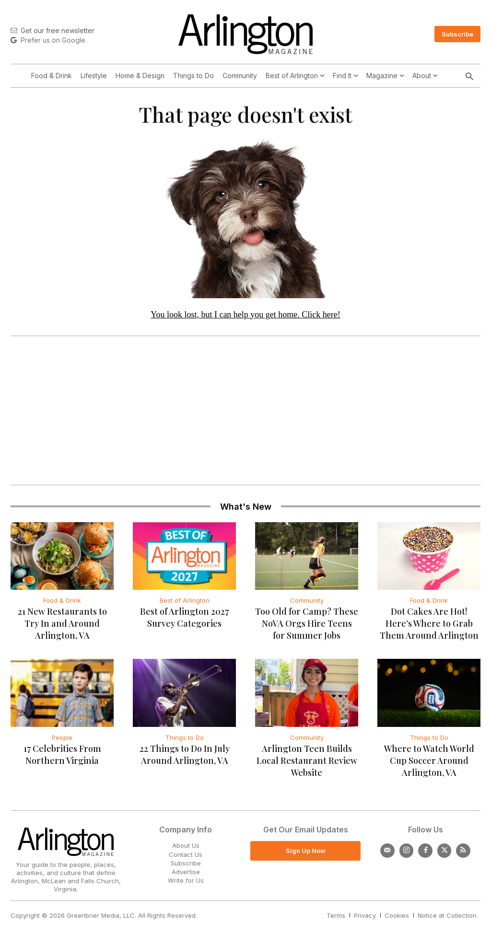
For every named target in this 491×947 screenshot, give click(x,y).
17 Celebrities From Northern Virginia (62, 757)
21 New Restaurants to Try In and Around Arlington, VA (62, 626)
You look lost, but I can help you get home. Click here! (245, 317)
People (62, 740)
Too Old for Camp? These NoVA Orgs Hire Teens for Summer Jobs (306, 626)
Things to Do (184, 740)
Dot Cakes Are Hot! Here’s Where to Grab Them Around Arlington (429, 626)
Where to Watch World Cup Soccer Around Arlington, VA (429, 763)
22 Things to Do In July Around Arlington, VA (185, 757)
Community (307, 603)
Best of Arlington (185, 603)
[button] (469, 77)
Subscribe (186, 865)
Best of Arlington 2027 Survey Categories (184, 620)
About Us (185, 848)
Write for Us (186, 883)
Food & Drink (62, 603)
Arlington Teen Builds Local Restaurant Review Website (307, 763)
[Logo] (245, 34)
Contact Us (185, 857)
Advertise (186, 874)
